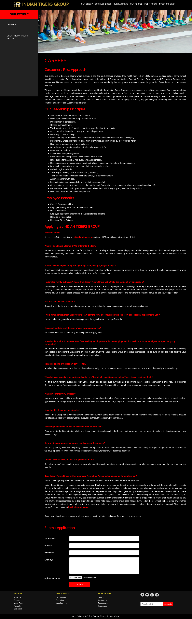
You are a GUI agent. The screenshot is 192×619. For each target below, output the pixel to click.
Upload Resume (52, 578)
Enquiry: (48, 560)
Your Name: (50, 538)
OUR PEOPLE (136, 4)
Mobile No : (49, 553)
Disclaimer (18, 609)
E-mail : (48, 545)
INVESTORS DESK (167, 4)
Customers (102, 600)
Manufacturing (61, 603)
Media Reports (19, 603)
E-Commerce (61, 597)
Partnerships (103, 603)
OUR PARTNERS (120, 4)
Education (60, 600)
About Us (17, 597)
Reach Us (17, 606)
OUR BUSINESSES (103, 4)
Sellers (101, 597)
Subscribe (168, 604)
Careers (17, 600)
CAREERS (11, 24)
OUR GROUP (87, 4)
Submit (80, 584)
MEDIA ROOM (151, 4)
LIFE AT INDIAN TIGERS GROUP (17, 37)
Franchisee (102, 606)
